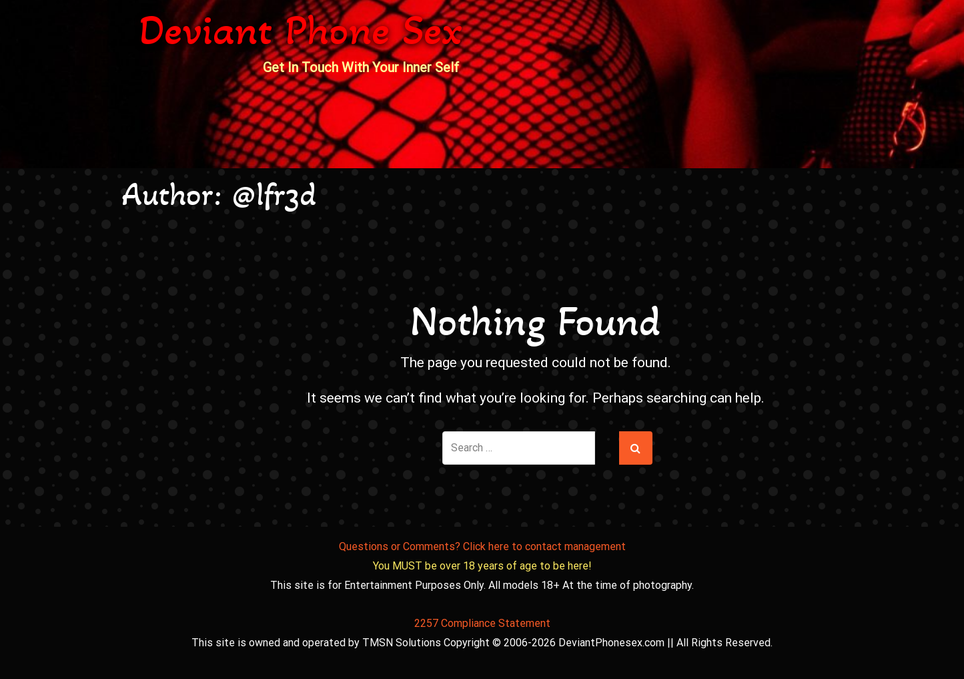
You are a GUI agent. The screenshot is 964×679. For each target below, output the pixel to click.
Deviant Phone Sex (300, 30)
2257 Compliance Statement (482, 623)
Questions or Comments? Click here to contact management (482, 546)
